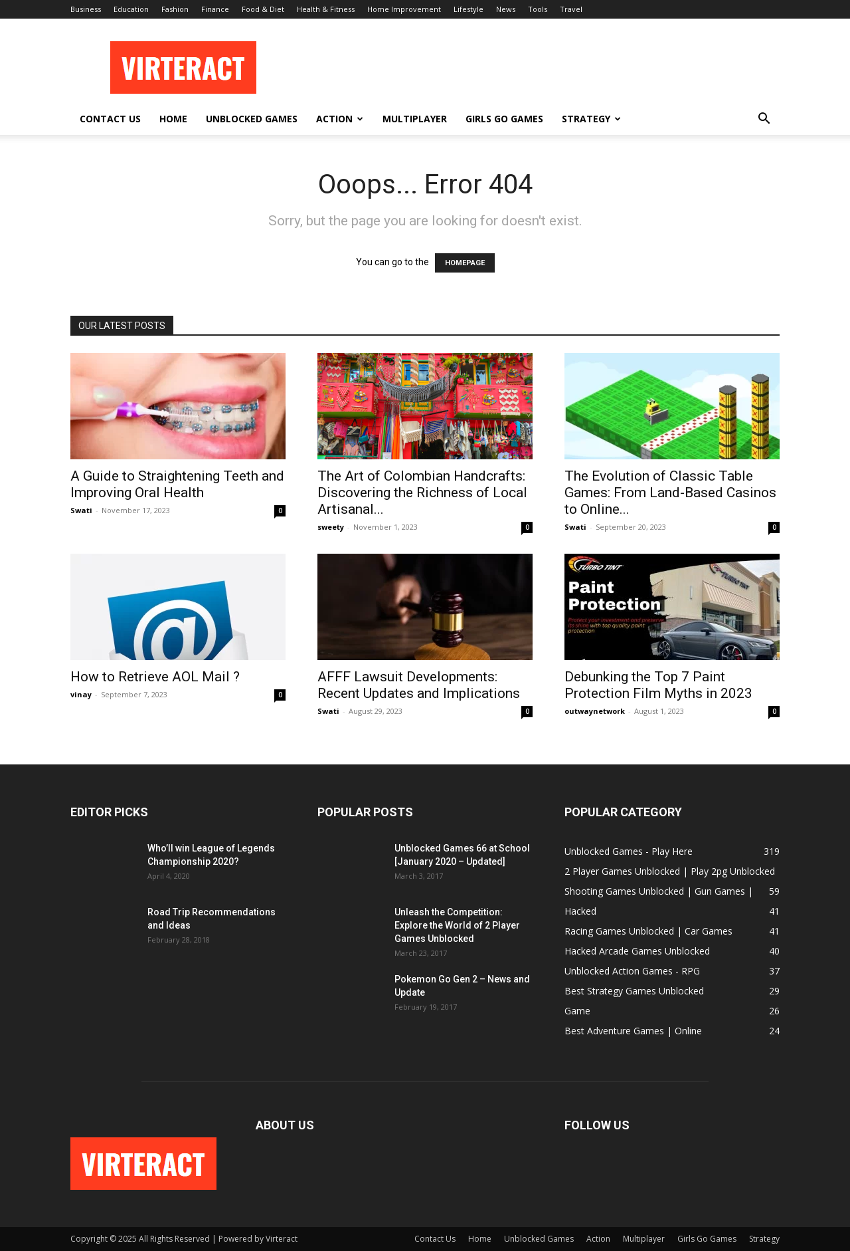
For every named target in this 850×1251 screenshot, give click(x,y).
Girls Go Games (504, 118)
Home (173, 118)
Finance (215, 9)
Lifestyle (468, 9)
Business (85, 9)
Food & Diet (263, 9)
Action (339, 118)
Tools (537, 9)
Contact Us (110, 118)
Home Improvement (404, 9)
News (505, 9)
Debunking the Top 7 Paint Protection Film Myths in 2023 (658, 685)
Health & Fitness (326, 9)
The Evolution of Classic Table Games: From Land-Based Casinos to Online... (670, 492)
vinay (81, 694)
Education (131, 9)
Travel (571, 9)
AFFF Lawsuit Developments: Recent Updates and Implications (418, 685)
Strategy (591, 118)
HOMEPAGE (465, 263)
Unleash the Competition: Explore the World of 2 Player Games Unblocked (457, 925)
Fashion (175, 9)
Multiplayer (414, 118)
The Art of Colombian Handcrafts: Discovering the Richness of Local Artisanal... (422, 492)
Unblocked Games (252, 118)
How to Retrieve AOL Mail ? (155, 677)
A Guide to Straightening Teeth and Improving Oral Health (177, 484)
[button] (764, 120)
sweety (330, 527)
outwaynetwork (594, 711)
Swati (81, 510)
